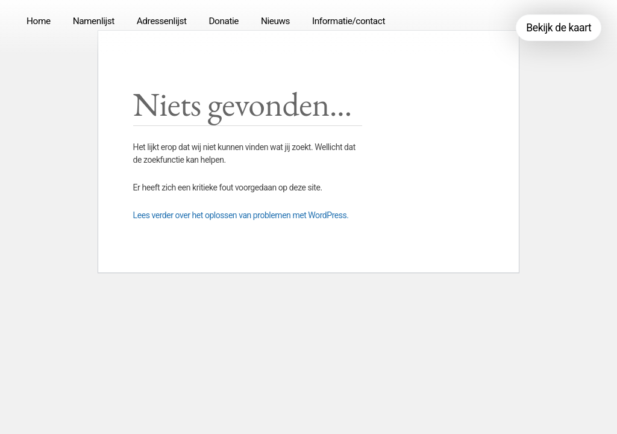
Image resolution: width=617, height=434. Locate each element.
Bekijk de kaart (558, 28)
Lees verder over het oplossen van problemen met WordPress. (241, 215)
